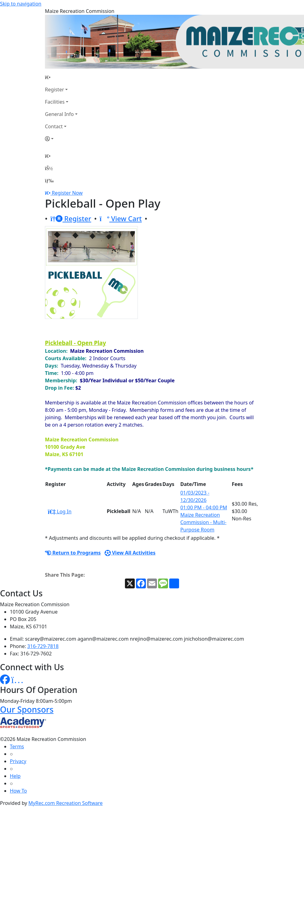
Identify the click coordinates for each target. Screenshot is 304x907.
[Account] (61, 139)
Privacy (18, 761)
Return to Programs (73, 552)
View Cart (121, 218)
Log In (59, 511)
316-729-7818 (43, 646)
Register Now (67, 192)
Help (15, 776)
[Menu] (49, 180)
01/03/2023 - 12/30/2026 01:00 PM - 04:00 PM (203, 500)
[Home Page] (61, 77)
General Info (59, 114)
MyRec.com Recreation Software (65, 803)
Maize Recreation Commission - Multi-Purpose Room (203, 522)
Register (54, 89)
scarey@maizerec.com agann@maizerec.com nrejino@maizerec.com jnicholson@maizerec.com (134, 638)
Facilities (55, 101)
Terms (17, 746)
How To (18, 790)
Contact (54, 126)
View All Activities (130, 552)
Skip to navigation (20, 3)
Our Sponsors (27, 709)
